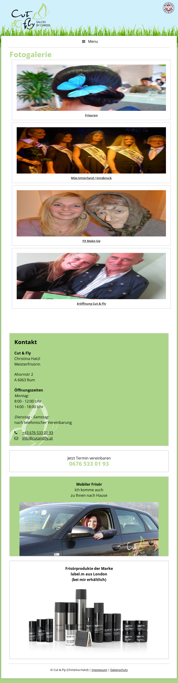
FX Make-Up (91, 241)
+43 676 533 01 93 (37, 432)
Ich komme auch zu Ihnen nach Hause (89, 490)
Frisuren (91, 115)
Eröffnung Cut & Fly (91, 303)
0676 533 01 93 (89, 463)
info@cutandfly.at (37, 438)
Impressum (99, 670)
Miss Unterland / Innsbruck (91, 178)
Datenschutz (119, 670)
